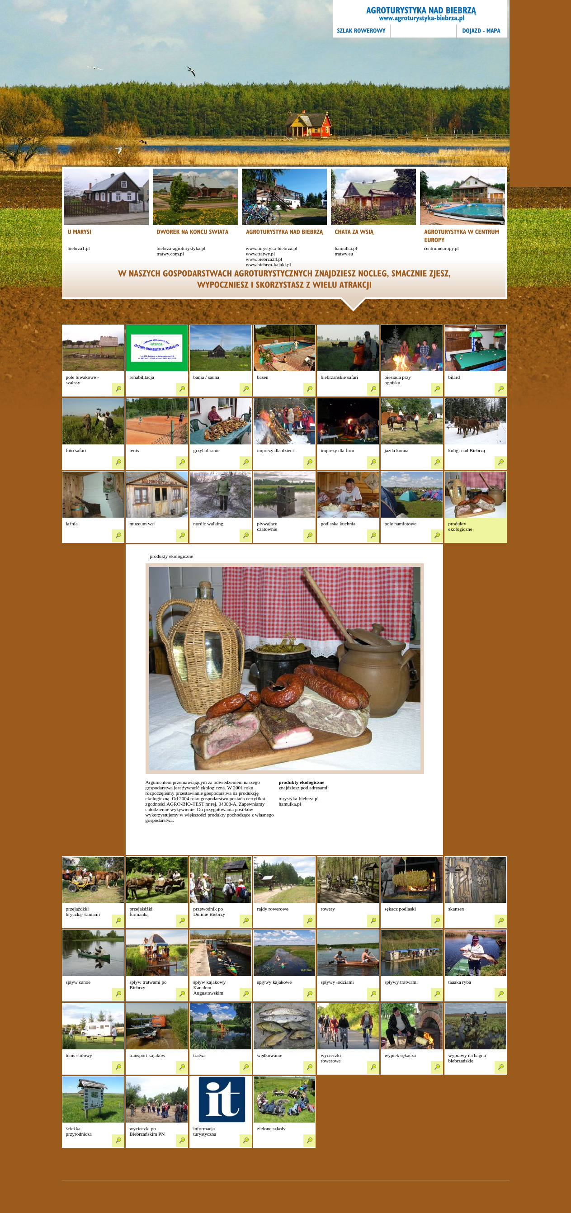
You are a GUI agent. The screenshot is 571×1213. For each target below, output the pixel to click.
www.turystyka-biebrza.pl (271, 248)
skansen (456, 908)
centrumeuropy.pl (441, 248)
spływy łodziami (337, 982)
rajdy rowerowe (272, 908)
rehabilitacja (142, 377)
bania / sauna (206, 377)
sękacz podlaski (400, 908)
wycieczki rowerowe (331, 1058)
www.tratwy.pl (260, 253)
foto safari (76, 450)
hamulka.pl (346, 248)
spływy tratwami (401, 982)
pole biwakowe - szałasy (82, 379)
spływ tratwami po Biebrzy (148, 984)
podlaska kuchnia (338, 523)
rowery (328, 908)
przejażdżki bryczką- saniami (83, 911)
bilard (454, 377)
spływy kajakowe (274, 982)
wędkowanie (270, 1055)
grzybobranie (206, 450)
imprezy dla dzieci (275, 450)
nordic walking (208, 523)
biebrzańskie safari (340, 377)
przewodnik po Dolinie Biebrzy (209, 911)
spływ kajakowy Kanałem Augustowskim (209, 987)
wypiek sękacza (400, 1055)
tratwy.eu (344, 253)
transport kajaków (147, 1055)
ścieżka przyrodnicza (79, 1131)
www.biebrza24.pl (264, 259)
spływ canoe (78, 982)
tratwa (199, 1055)
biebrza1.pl (79, 248)
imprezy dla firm (337, 450)
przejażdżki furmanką (141, 911)
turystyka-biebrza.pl (299, 798)
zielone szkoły (271, 1128)
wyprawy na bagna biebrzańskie (467, 1058)
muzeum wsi (142, 523)
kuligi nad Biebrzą (466, 450)
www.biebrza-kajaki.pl (268, 264)
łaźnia (72, 523)
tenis (134, 450)
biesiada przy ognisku (398, 379)
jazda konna (397, 450)
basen (263, 377)
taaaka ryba (459, 982)
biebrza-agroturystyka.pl (181, 248)
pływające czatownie (267, 526)
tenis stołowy (79, 1055)
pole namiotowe (401, 523)
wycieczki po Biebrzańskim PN (147, 1131)
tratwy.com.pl (170, 253)
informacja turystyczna (205, 1131)
